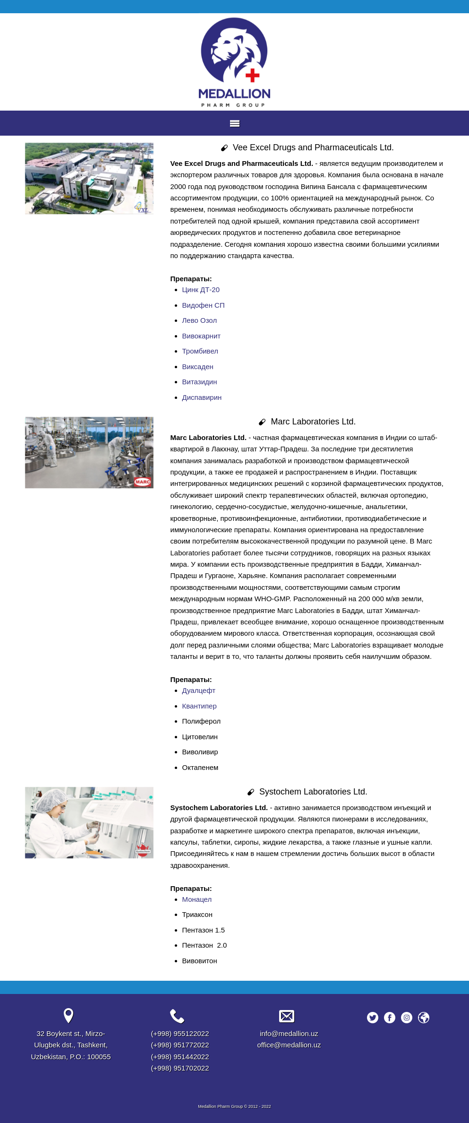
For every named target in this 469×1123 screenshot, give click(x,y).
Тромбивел (200, 351)
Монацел (197, 899)
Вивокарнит (201, 336)
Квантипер (199, 706)
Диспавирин (202, 397)
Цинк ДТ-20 (201, 289)
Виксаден (197, 367)
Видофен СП (203, 305)
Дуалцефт (199, 690)
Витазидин (199, 382)
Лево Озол (199, 320)
